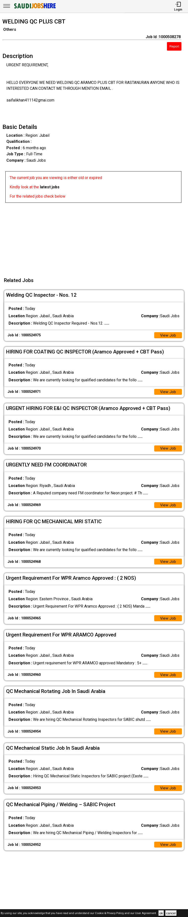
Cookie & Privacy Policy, (110, 913)
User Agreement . (146, 913)
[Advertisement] (95, 237)
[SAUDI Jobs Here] (34, 8)
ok (161, 913)
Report (174, 46)
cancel (171, 913)
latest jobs (49, 187)
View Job (168, 335)
